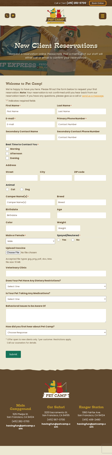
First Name (13, 105)
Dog (27, 187)
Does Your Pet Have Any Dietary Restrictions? (33, 276)
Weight (61, 219)
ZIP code (79, 170)
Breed (60, 194)
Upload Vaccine (15, 244)
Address (11, 163)
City (42, 170)
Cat (13, 187)
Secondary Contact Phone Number (78, 130)
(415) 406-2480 (91, 415)
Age (59, 207)
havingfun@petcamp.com (20, 423)
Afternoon (16, 152)
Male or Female (16, 232)
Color (9, 219)
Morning (15, 147)
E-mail (10, 118)
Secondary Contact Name (22, 130)
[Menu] (102, 16)
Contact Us (99, 452)
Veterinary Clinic (16, 264)
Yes (64, 236)
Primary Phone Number (72, 118)
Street (9, 170)
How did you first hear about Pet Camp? (30, 322)
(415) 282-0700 (76, 3)
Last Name (64, 105)
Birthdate (12, 207)
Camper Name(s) (17, 194)
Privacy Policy (86, 449)
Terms (100, 449)
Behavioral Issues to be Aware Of (26, 302)
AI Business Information (92, 446)
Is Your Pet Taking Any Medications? (28, 289)
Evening (14, 156)
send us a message (93, 96)
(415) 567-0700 (56, 415)
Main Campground (20, 403)
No (77, 236)
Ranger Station (91, 403)
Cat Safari (56, 403)
